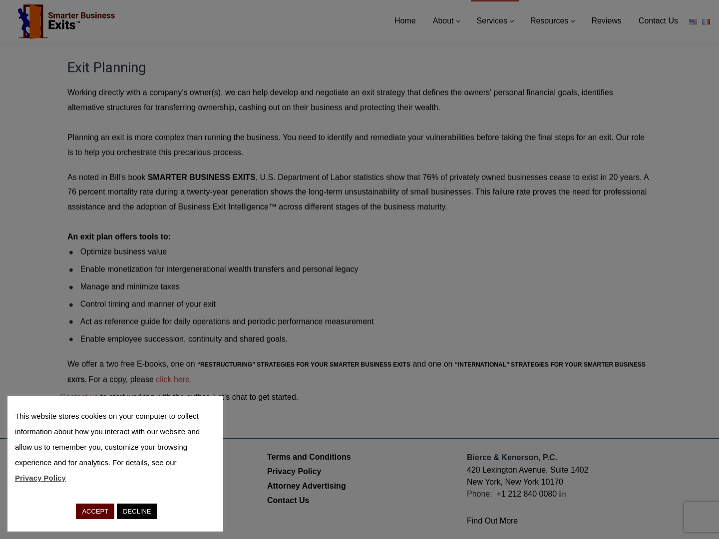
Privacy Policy (294, 471)
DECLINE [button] (137, 511)
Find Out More (492, 521)
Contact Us (288, 500)
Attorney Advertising (306, 486)
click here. (174, 380)
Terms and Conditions (309, 457)
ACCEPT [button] (95, 511)
